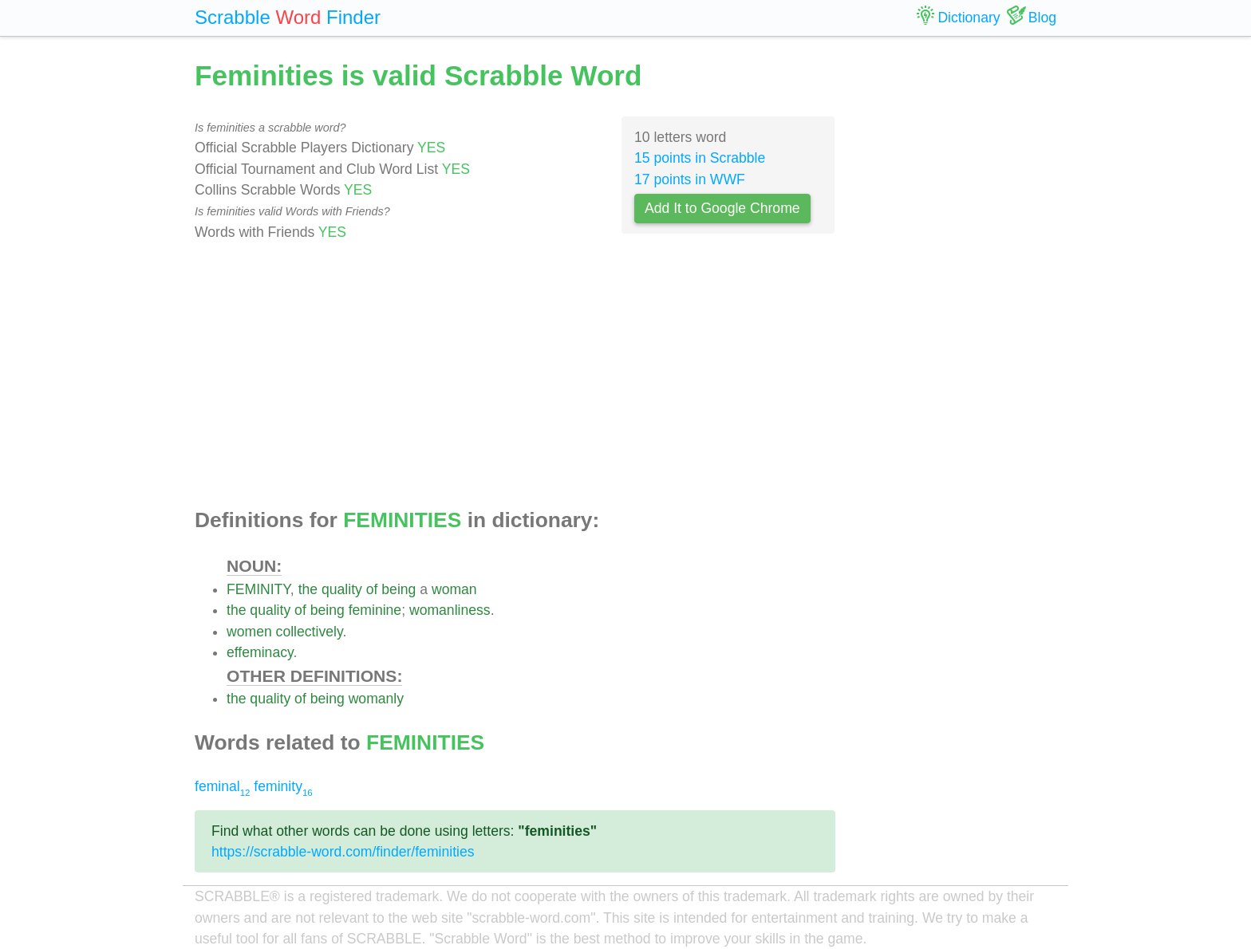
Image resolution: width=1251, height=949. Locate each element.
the (308, 589)
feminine (375, 610)
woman (454, 589)
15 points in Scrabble (699, 158)
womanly (376, 699)
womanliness (450, 610)
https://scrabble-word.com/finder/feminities (343, 852)
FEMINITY (258, 589)
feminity (283, 786)
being (398, 589)
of (372, 589)
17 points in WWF (689, 179)
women (249, 632)
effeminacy (260, 652)
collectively (309, 632)
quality (342, 589)
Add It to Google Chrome (722, 208)
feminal (222, 786)
